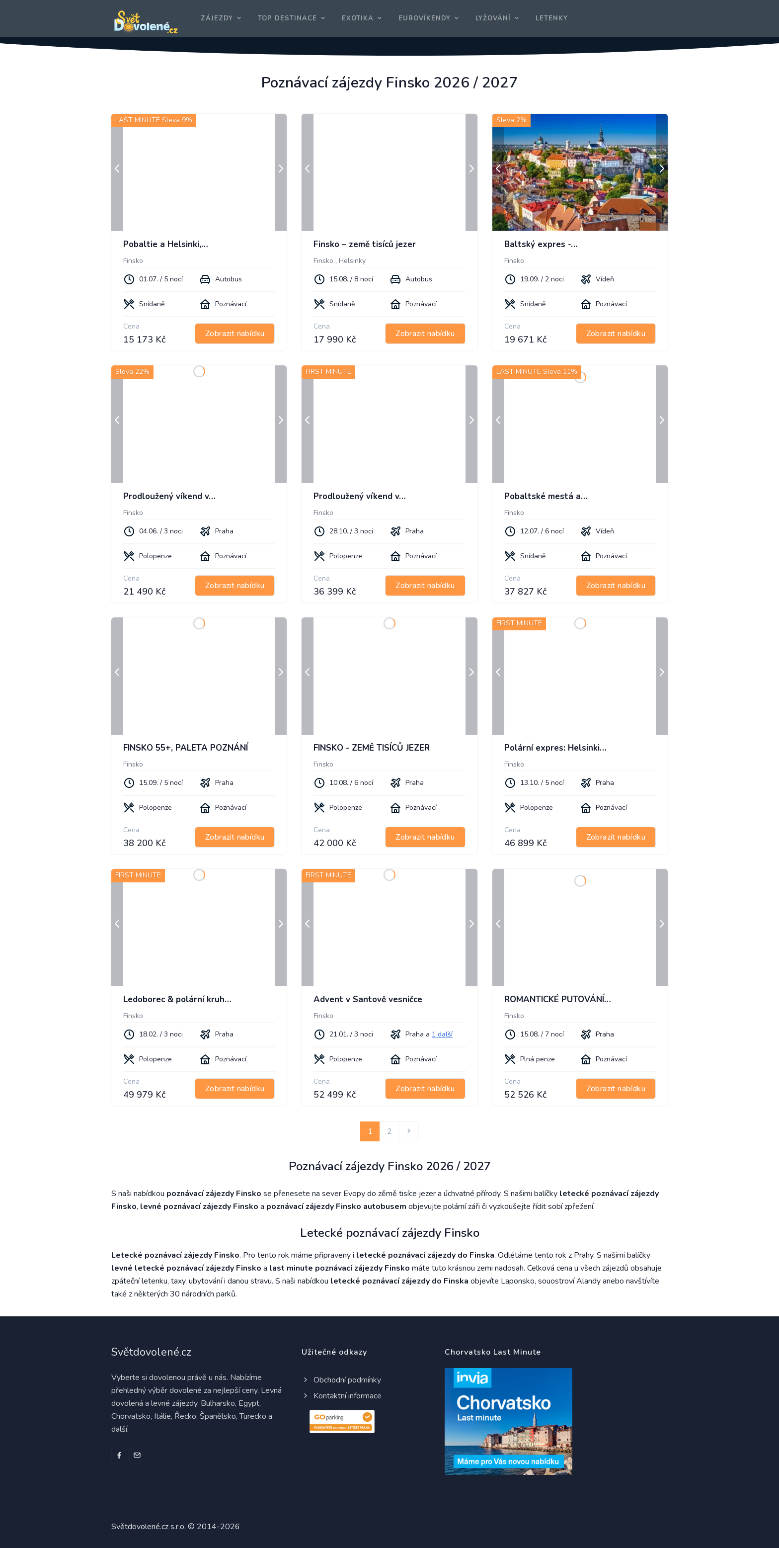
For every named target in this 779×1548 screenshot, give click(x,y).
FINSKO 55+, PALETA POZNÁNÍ (185, 748)
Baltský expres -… (541, 244)
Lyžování (493, 18)
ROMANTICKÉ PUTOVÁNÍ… (557, 999)
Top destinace (287, 18)
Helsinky (352, 260)
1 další (442, 1034)
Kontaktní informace (342, 1395)
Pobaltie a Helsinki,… (165, 244)
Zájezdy (217, 18)
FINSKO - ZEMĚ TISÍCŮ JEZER (371, 748)
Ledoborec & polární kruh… (177, 999)
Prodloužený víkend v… (169, 496)
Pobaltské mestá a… (546, 496)
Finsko (133, 260)
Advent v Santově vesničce (367, 999)
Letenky (552, 18)
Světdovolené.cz (151, 1352)
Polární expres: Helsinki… (555, 748)
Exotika (358, 18)
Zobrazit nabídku (234, 333)
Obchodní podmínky (341, 1380)
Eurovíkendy (424, 18)
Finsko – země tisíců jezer (364, 244)
